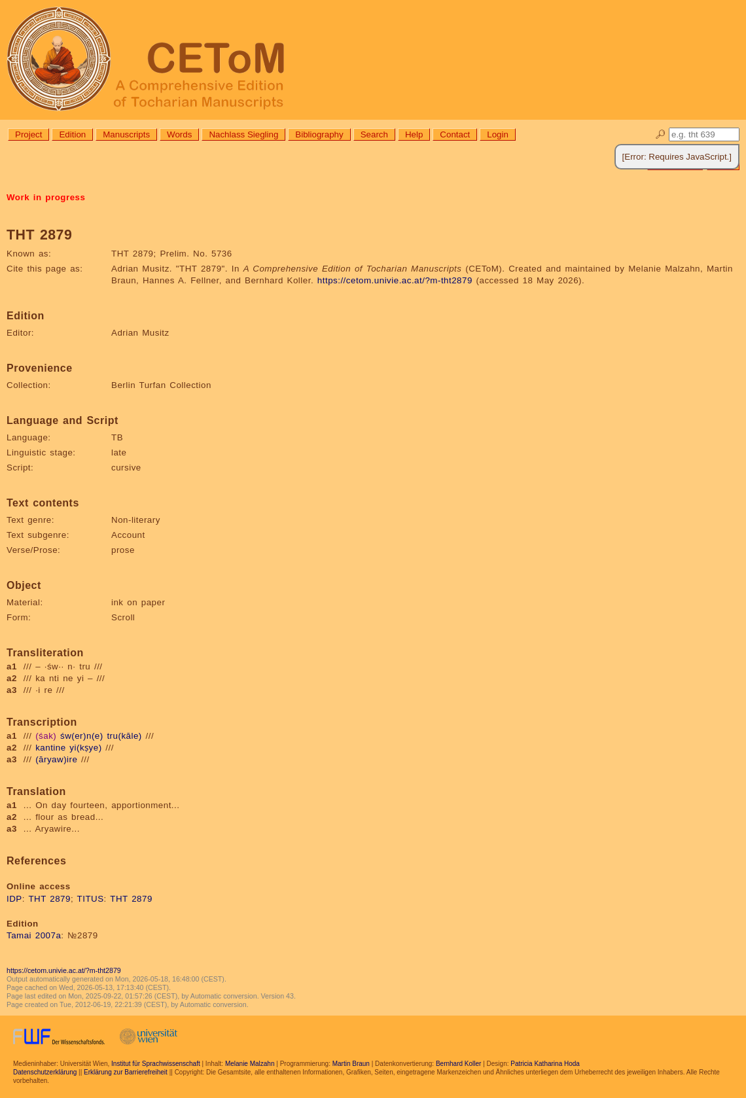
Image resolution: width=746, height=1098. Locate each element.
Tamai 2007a (34, 935)
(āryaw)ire (56, 759)
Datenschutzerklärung (45, 1072)
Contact (455, 134)
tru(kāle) (124, 736)
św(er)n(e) (81, 736)
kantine (50, 748)
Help (414, 134)
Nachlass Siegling (243, 134)
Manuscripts (126, 134)
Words (179, 134)
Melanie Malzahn (250, 1063)
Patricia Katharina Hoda (545, 1063)
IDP (14, 899)
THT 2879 (49, 899)
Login (497, 134)
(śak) (45, 736)
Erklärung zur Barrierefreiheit (126, 1072)
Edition (72, 134)
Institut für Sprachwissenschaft (155, 1063)
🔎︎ (660, 134)
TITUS (90, 899)
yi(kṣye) (85, 748)
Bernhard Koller (458, 1063)
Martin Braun (351, 1063)
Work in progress (46, 197)
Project (28, 134)
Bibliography (319, 134)
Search (374, 134)
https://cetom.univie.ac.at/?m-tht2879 (394, 280)
